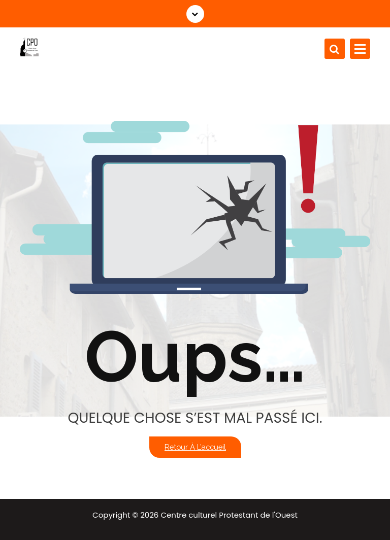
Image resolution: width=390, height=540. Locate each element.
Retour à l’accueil (195, 447)
